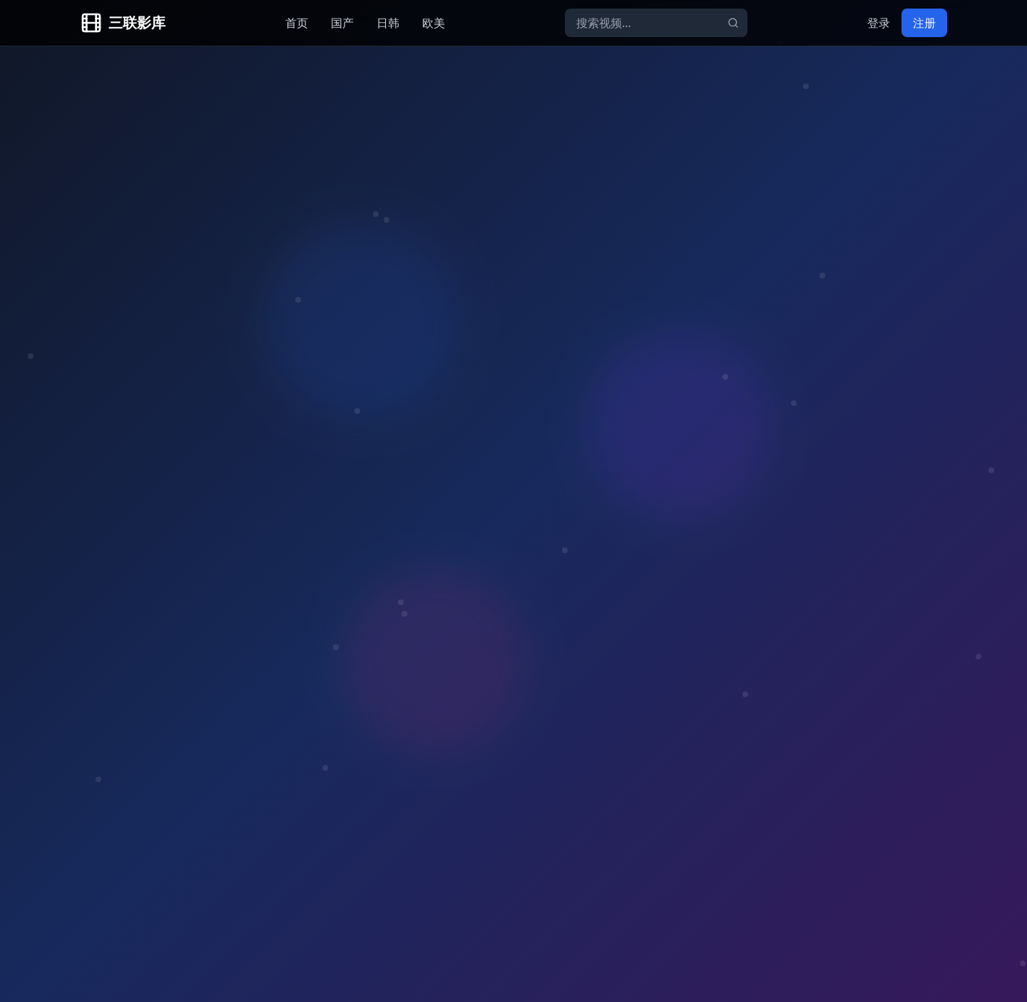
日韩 (388, 23)
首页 (296, 23)
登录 (878, 23)
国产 (342, 23)
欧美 (433, 23)
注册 (924, 23)
